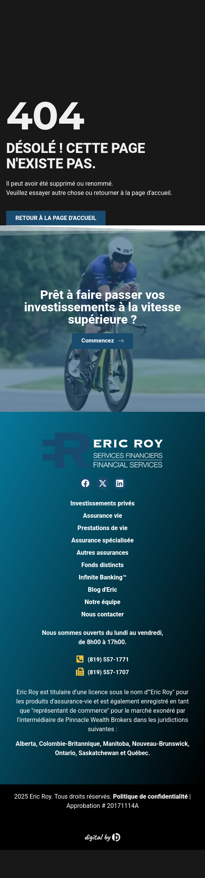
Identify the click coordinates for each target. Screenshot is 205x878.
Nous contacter (102, 614)
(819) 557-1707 (108, 672)
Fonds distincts (102, 565)
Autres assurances (102, 552)
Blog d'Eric (102, 589)
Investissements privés (102, 503)
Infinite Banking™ (102, 577)
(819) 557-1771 (108, 659)
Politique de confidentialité (150, 796)
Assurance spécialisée (102, 540)
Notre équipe (103, 602)
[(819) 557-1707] (80, 672)
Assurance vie (102, 515)
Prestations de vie (102, 528)
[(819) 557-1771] (80, 659)
